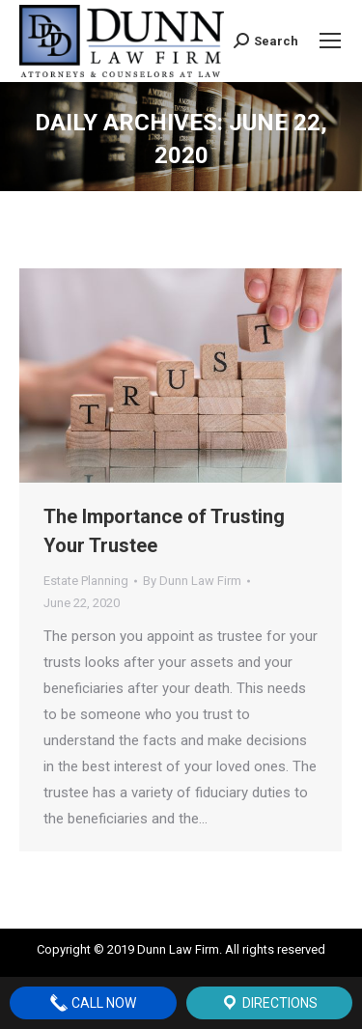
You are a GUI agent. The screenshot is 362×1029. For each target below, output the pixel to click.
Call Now (92, 1003)
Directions (269, 1003)
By (192, 580)
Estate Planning (85, 580)
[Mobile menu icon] (330, 40)
